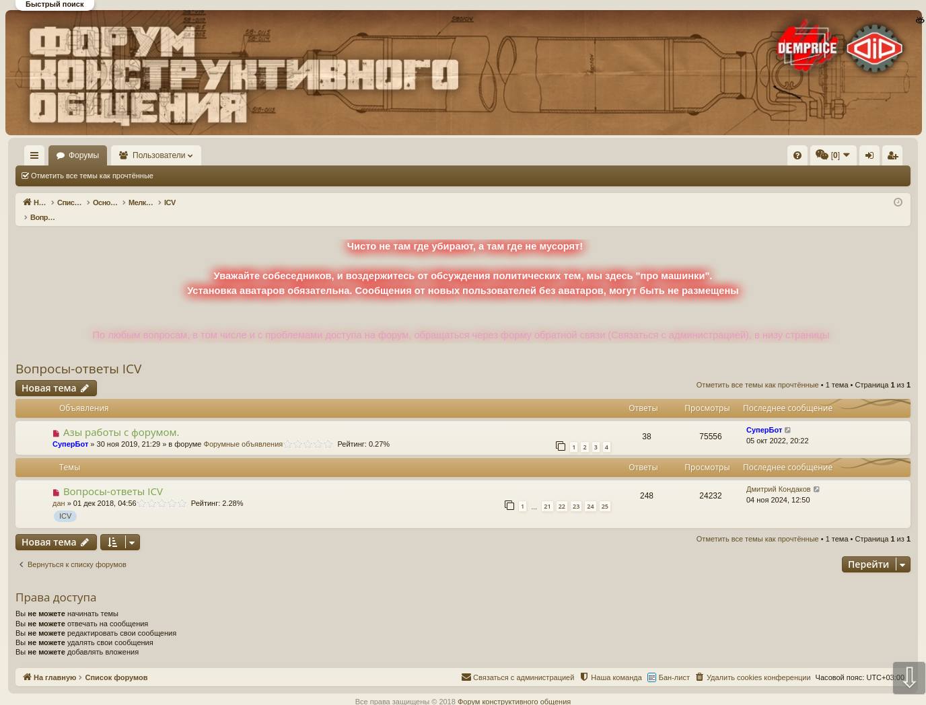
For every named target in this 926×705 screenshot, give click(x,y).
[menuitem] (595, 155)
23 (576, 492)
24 (590, 492)
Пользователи (198, 155)
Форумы (123, 155)
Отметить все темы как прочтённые (92, 176)
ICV (65, 502)
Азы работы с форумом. (121, 417)
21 (547, 492)
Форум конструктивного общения (514, 687)
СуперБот (70, 430)
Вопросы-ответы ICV (78, 354)
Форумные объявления (243, 430)
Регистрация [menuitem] (798, 158)
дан (58, 489)
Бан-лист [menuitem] (674, 663)
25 (605, 492)
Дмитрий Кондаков (778, 475)
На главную (53, 155)
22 (562, 492)
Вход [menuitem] (776, 158)
